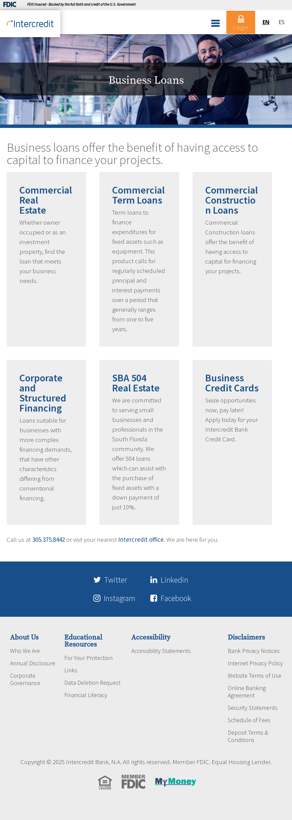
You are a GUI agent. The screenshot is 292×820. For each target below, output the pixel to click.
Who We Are (25, 650)
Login (240, 22)
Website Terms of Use (254, 675)
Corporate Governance (25, 678)
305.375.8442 (48, 539)
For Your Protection (88, 657)
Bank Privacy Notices (254, 650)
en (265, 22)
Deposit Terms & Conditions (248, 735)
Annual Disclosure (32, 662)
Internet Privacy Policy (255, 662)
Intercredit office (141, 539)
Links (70, 669)
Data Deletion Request (92, 682)
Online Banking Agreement (247, 691)
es (282, 22)
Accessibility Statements (161, 650)
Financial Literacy (85, 694)
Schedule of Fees (249, 719)
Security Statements (253, 707)
